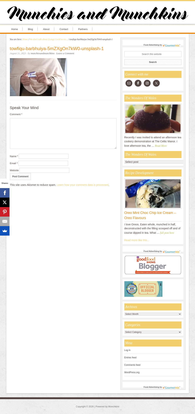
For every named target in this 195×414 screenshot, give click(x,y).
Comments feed (132, 365)
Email (14, 163)
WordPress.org (132, 372)
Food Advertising (151, 45)
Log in (127, 350)
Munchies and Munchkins (97, 14)
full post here (167, 232)
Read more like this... (136, 240)
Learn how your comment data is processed (83, 184)
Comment (16, 114)
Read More (161, 145)
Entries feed (130, 357)
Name (14, 156)
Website (14, 170)
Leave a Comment (65, 53)
